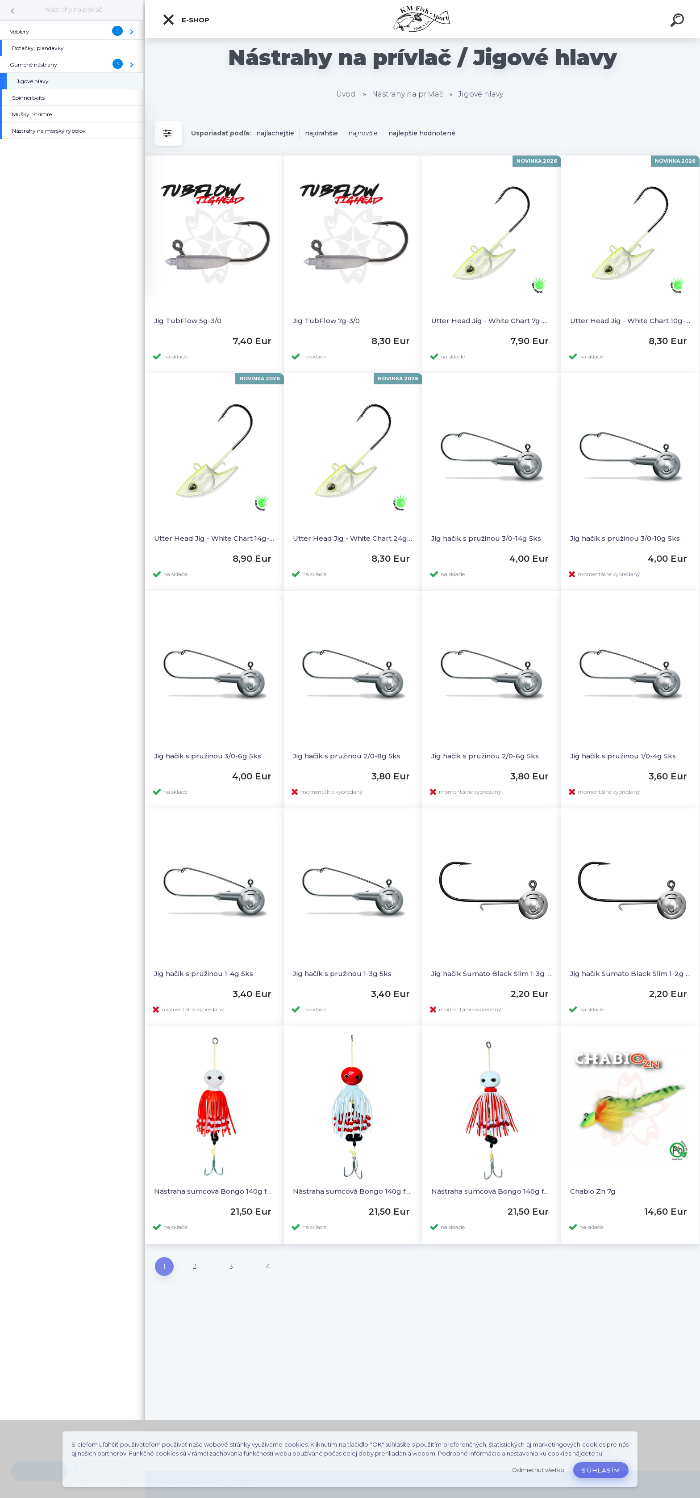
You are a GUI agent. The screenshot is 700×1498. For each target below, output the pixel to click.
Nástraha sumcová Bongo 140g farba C (353, 1191)
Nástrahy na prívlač (74, 9)
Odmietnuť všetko (538, 1470)
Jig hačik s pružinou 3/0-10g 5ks (625, 538)
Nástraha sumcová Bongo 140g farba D (491, 1191)
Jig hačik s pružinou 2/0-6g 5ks (485, 756)
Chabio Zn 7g (593, 1191)
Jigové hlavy (480, 94)
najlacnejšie (275, 133)
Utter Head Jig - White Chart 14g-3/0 (214, 538)
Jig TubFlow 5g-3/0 (187, 320)
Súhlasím (601, 1470)
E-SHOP (185, 19)
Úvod (345, 94)
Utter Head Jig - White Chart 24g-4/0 (353, 538)
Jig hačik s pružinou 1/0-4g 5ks (623, 756)
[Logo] (422, 19)
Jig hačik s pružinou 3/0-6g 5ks (207, 756)
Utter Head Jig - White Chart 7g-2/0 (491, 320)
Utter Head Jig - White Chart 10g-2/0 (630, 320)
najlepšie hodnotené (421, 133)
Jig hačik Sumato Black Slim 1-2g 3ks (630, 973)
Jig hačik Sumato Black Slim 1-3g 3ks (491, 973)
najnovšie (363, 133)
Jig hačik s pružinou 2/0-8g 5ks (346, 756)
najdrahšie (321, 133)
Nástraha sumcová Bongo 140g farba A (214, 1191)
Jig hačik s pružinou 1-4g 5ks (203, 973)
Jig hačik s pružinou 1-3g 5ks (342, 973)
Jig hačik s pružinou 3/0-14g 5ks (486, 538)
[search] (679, 21)
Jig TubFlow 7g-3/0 (326, 320)
